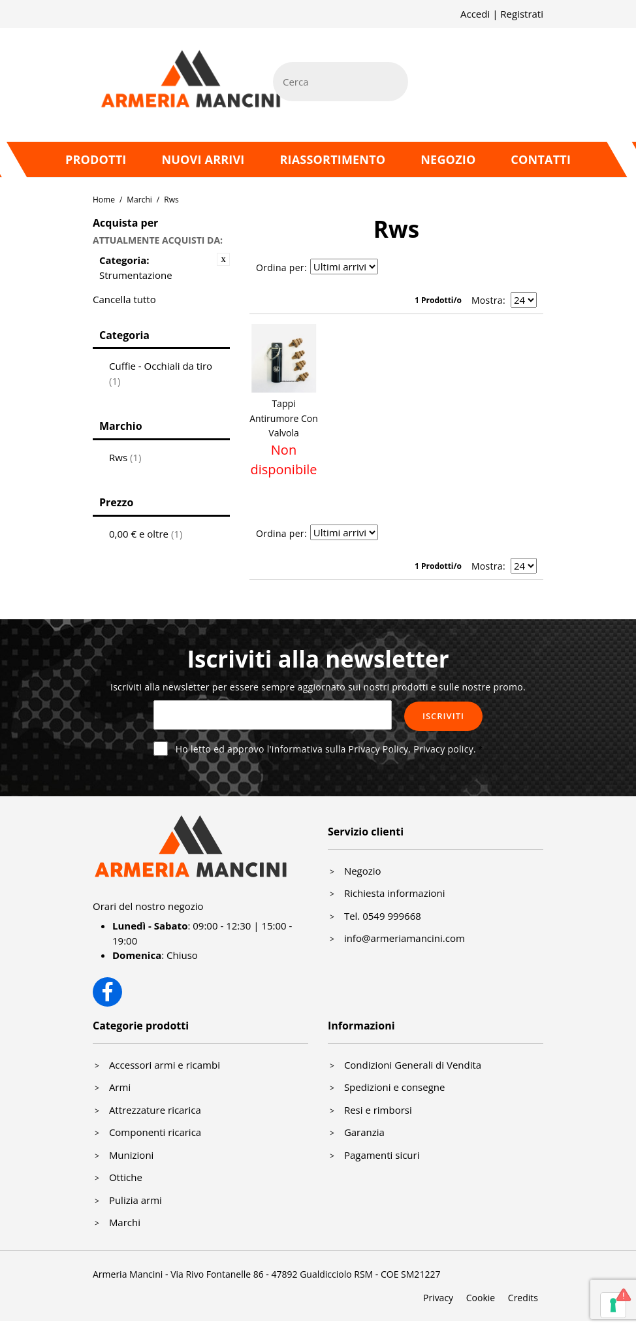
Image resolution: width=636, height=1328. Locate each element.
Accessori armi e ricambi (164, 1064)
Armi (120, 1086)
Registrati (521, 13)
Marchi (139, 199)
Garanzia (364, 1132)
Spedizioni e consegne (394, 1086)
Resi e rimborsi (378, 1109)
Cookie (480, 1297)
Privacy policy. (444, 749)
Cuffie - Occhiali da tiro (160, 373)
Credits (523, 1297)
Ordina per (280, 267)
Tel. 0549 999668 (382, 915)
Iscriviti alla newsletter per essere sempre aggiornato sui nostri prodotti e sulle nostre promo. (318, 687)
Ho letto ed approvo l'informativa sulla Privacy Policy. (326, 749)
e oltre (145, 533)
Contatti (541, 159)
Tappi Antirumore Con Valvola (283, 418)
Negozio (448, 159)
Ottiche (125, 1177)
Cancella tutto (124, 299)
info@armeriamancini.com (404, 938)
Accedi (475, 13)
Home (104, 199)
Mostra (487, 300)
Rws (125, 457)
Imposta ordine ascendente (390, 268)
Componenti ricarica (155, 1132)
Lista (435, 268)
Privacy (438, 1297)
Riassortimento (332, 159)
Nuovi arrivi (202, 159)
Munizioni (131, 1154)
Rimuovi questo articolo (223, 259)
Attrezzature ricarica (155, 1109)
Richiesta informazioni (394, 892)
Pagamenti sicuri (382, 1154)
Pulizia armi (135, 1200)
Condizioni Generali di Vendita (412, 1064)
